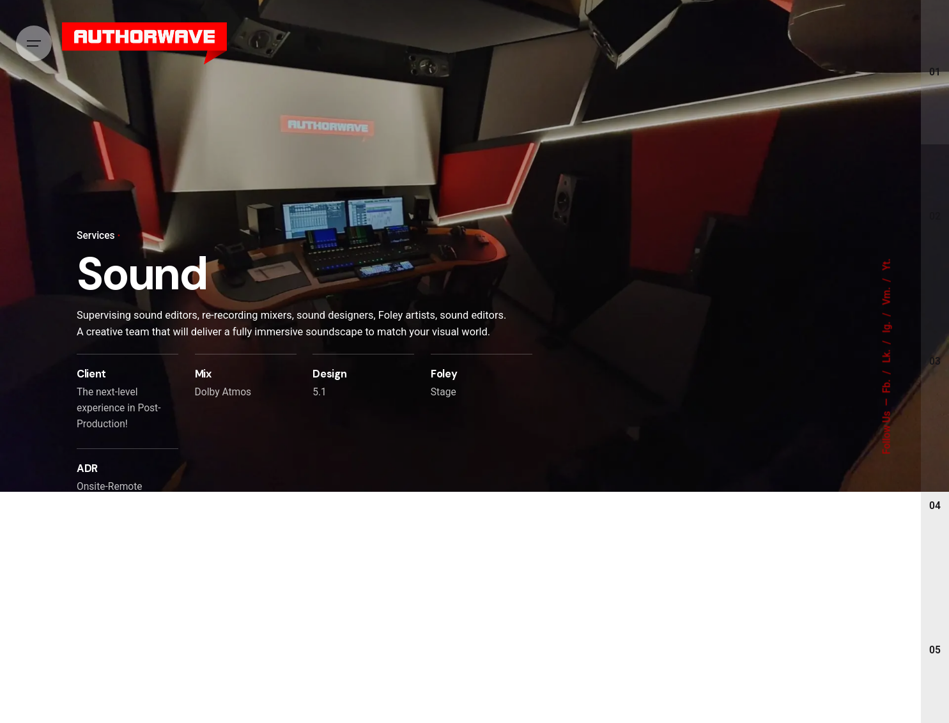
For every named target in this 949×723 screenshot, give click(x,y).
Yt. (887, 265)
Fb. (887, 385)
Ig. (887, 326)
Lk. (887, 355)
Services (96, 235)
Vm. (887, 295)
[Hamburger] (34, 43)
